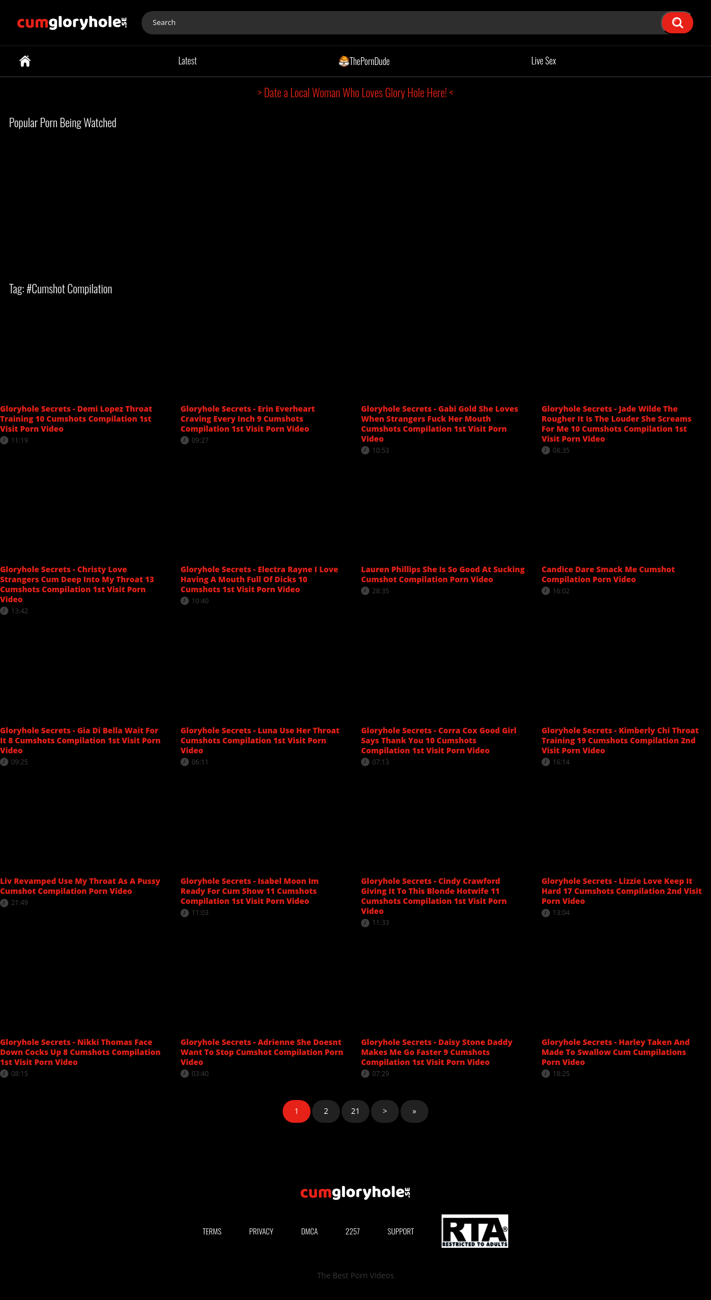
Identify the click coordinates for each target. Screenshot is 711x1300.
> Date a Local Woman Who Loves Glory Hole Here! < (355, 92)
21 (355, 1111)
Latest (187, 60)
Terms (212, 1231)
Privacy (261, 1231)
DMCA (309, 1231)
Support (401, 1231)
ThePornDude (364, 60)
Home (25, 61)
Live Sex (544, 60)
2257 (353, 1231)
